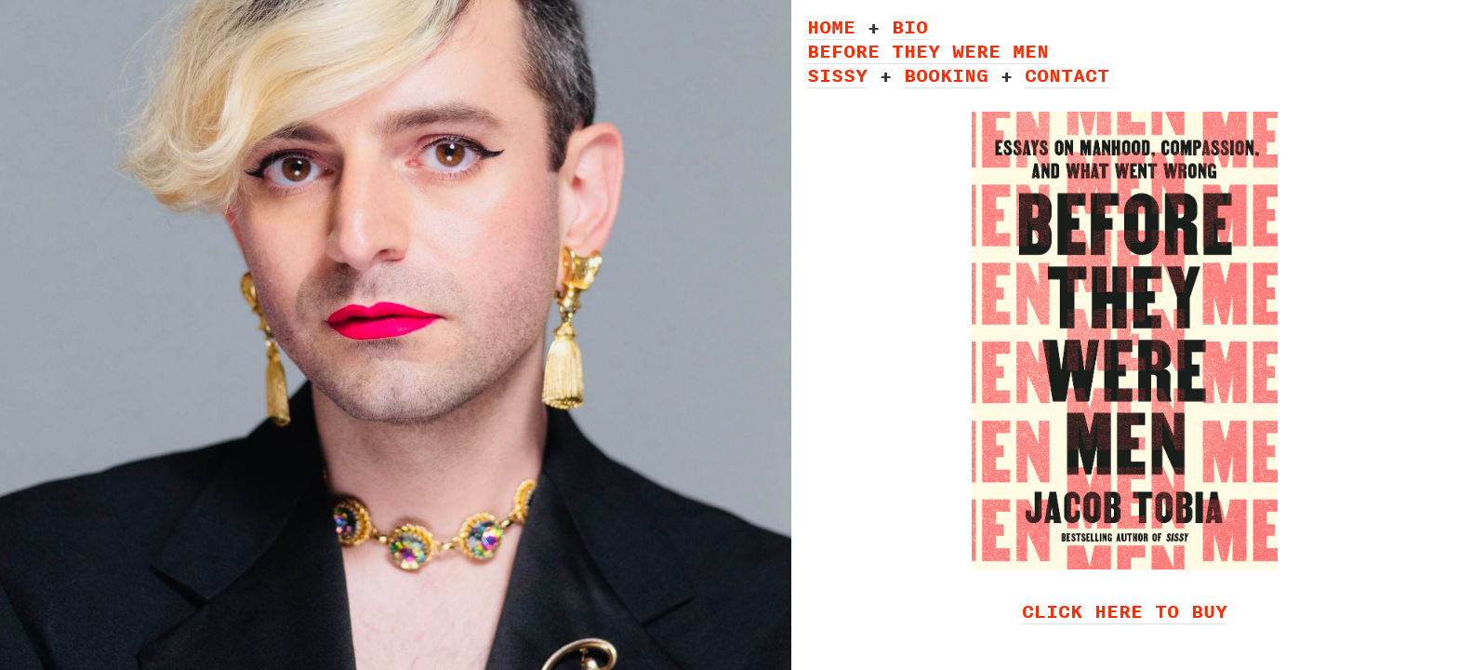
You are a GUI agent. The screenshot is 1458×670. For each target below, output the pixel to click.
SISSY (837, 74)
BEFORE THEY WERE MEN (928, 50)
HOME (831, 26)
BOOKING (946, 74)
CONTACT (1067, 74)
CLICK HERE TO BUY (1124, 610)
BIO (910, 26)
